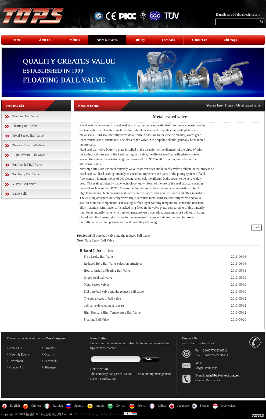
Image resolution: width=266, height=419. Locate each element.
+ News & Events (18, 354)
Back (256, 227)
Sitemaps (230, 40)
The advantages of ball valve (102, 298)
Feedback (168, 40)
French (142, 405)
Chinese (36, 405)
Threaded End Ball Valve (28, 145)
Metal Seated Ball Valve (28, 135)
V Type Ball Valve (24, 184)
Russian (58, 405)
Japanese (183, 405)
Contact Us (199, 40)
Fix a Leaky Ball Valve (99, 240)
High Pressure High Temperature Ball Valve (112, 312)
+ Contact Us (15, 367)
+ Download (15, 361)
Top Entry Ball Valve (25, 174)
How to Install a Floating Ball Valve (107, 270)
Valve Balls (19, 194)
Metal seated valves (249, 105)
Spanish (79, 405)
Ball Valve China (86, 414)
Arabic (100, 405)
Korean (204, 405)
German (121, 405)
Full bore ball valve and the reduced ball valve (120, 235)
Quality (140, 40)
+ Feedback (49, 361)
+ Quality (48, 354)
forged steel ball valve (98, 277)
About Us (44, 40)
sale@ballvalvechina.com (243, 14)
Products (73, 40)
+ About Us (14, 348)
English (15, 405)
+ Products (49, 348)
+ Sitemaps (49, 367)
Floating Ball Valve (24, 126)
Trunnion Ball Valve (25, 116)
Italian (162, 405)
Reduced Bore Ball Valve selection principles (113, 263)
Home (16, 40)
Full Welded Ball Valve (27, 164)
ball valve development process (104, 305)
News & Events (107, 40)
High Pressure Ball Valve (28, 155)
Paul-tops (211, 368)
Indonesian (228, 405)
